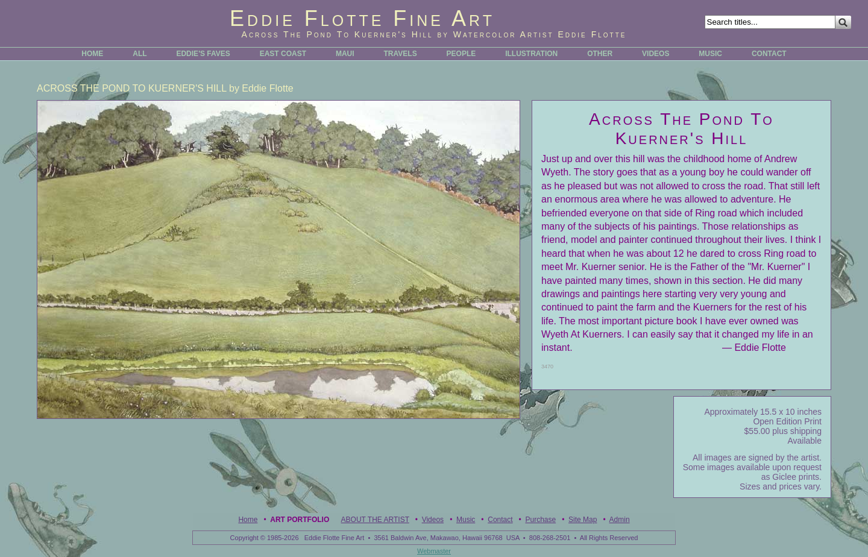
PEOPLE (461, 53)
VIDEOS (655, 53)
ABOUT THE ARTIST (375, 519)
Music (465, 519)
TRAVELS (400, 53)
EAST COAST (283, 53)
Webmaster (434, 551)
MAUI (345, 53)
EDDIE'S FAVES (203, 53)
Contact (500, 519)
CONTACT (769, 53)
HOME (92, 53)
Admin (619, 519)
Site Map (582, 519)
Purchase (540, 519)
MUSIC (710, 53)
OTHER (599, 53)
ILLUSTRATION (531, 53)
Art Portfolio (299, 519)
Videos (433, 519)
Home (247, 519)
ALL (139, 53)
